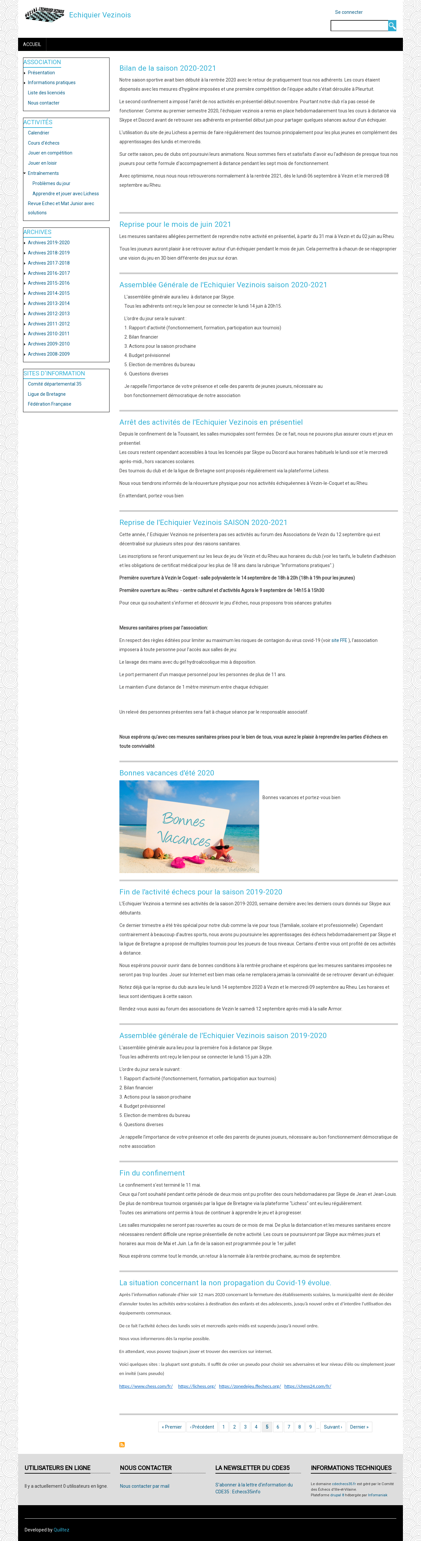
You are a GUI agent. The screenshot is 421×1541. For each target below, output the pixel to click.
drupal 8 (337, 1495)
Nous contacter (44, 103)
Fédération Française (49, 404)
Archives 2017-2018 (49, 263)
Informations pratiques (52, 82)
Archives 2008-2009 (49, 354)
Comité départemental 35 (55, 384)
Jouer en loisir (42, 163)
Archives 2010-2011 (49, 333)
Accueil (32, 44)
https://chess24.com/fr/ (307, 1386)
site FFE (339, 640)
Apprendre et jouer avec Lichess (66, 193)
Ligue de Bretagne (47, 394)
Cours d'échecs (44, 143)
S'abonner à (122, 1444)
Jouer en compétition (50, 152)
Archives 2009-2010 (49, 343)
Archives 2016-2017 (49, 273)
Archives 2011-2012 (49, 323)
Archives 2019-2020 (49, 242)
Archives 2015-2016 (49, 283)
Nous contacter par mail (144, 1486)
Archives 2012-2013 (49, 313)
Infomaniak (377, 1495)
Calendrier (38, 132)
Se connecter (349, 12)
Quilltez (61, 1529)
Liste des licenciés (46, 92)
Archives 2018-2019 (49, 252)
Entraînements (43, 173)
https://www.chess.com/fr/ (146, 1386)
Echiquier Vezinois (100, 15)
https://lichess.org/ (197, 1386)
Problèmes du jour (51, 183)
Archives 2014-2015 (49, 293)
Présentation (41, 72)
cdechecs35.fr (344, 1484)
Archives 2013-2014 (49, 303)
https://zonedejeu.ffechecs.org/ (250, 1386)
